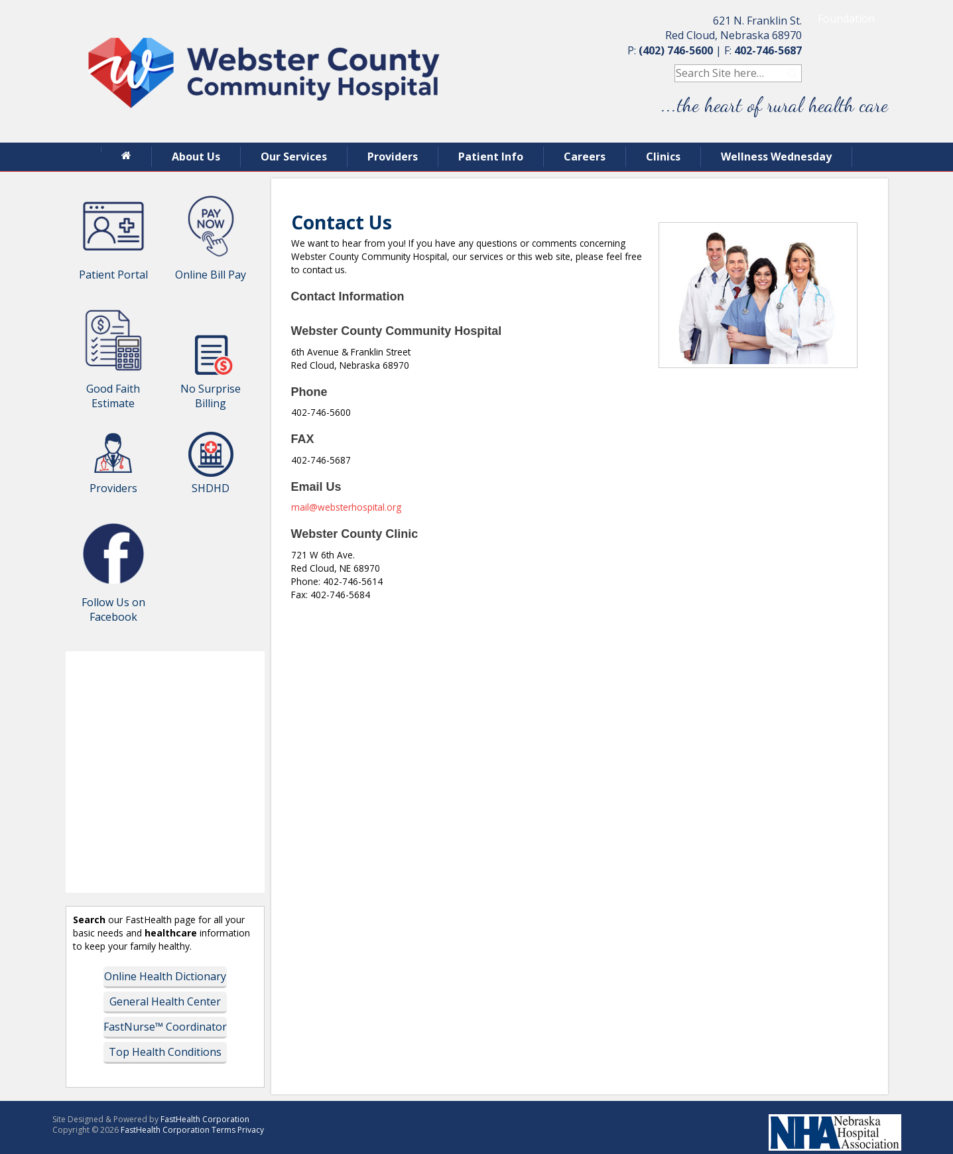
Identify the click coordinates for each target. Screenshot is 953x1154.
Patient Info (490, 156)
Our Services (294, 156)
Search (793, 73)
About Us (196, 156)
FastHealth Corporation (204, 1119)
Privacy (250, 1129)
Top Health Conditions (165, 1051)
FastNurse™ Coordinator (165, 1026)
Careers (584, 156)
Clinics (663, 156)
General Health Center (165, 1001)
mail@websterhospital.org (346, 507)
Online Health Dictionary (165, 976)
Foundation (846, 18)
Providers (392, 156)
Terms (223, 1129)
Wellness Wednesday (776, 156)
